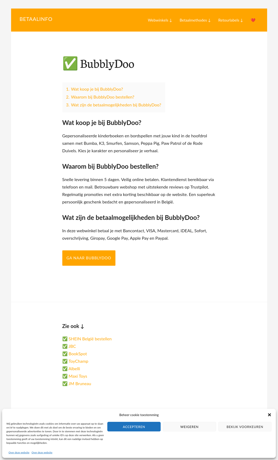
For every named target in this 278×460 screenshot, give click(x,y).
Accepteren (134, 427)
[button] (269, 415)
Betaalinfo (36, 19)
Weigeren (189, 427)
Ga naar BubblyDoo (89, 257)
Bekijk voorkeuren (245, 427)
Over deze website (19, 452)
